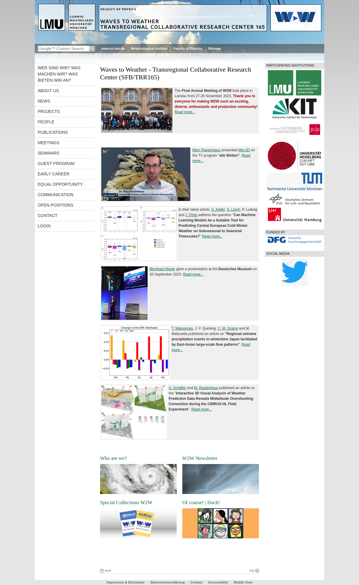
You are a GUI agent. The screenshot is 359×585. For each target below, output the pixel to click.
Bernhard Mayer (162, 269)
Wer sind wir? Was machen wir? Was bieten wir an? (59, 74)
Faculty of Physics (187, 48)
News (44, 101)
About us (48, 90)
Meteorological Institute (149, 48)
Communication (55, 194)
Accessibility (218, 582)
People (46, 121)
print (108, 570)
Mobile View (243, 582)
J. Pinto (191, 215)
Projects (49, 111)
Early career (53, 174)
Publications (53, 132)
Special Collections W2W (126, 502)
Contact (48, 215)
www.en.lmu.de (113, 48)
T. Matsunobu (182, 328)
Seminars (48, 153)
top (252, 570)
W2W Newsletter (199, 458)
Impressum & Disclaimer (126, 582)
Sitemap (214, 48)
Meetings (48, 142)
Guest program (56, 163)
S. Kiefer (218, 209)
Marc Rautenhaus (206, 150)
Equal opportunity (60, 184)
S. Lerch (233, 209)
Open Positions (55, 205)
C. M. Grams (228, 328)
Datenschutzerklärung (167, 582)
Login (44, 226)
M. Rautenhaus (206, 388)
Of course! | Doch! (201, 502)
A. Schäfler (177, 388)
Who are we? (113, 458)
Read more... (185, 112)
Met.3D (244, 150)
